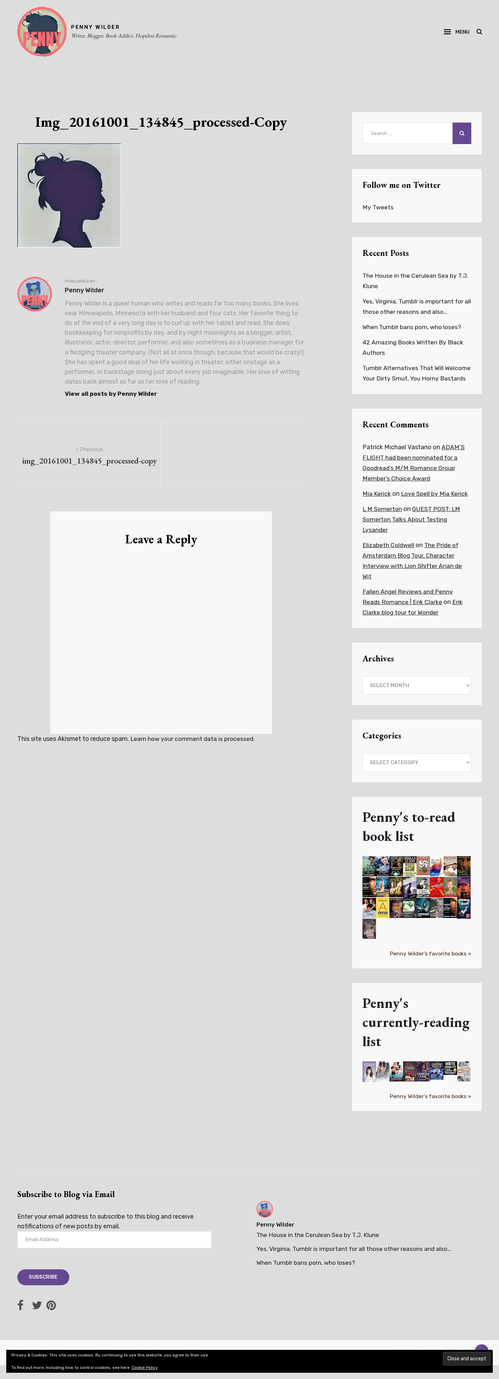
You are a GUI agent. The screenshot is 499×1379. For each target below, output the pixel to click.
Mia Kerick (376, 506)
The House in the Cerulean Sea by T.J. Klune (318, 1248)
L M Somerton (382, 522)
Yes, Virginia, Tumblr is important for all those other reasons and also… (355, 1261)
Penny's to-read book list (409, 839)
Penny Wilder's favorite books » (430, 966)
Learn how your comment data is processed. (193, 741)
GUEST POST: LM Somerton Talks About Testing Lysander (412, 532)
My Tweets (378, 210)
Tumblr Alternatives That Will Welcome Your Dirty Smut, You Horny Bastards (414, 381)
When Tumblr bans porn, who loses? (413, 329)
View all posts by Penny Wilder (112, 396)
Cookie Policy (145, 1367)
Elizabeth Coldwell (388, 558)
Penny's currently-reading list (416, 1034)
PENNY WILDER (97, 28)
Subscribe (43, 1291)
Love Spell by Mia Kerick (435, 506)
